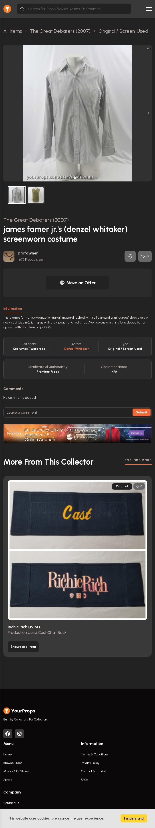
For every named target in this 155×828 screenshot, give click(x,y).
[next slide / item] (148, 113)
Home (7, 754)
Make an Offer (77, 282)
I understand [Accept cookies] (134, 818)
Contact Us (11, 803)
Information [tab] (12, 309)
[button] (75, 178)
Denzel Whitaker (76, 349)
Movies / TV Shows (16, 771)
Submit (141, 412)
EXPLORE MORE (138, 460)
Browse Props (12, 763)
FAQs (84, 780)
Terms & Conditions (95, 754)
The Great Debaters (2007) (36, 220)
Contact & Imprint (93, 771)
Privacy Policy (90, 763)
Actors (7, 780)
